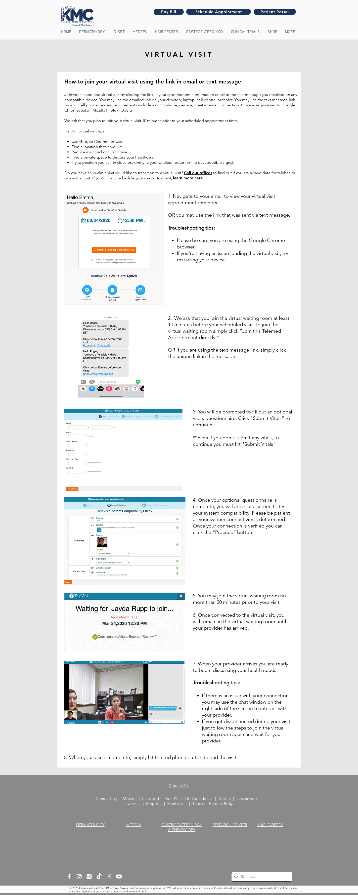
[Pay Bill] (169, 12)
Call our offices (198, 172)
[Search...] (261, 876)
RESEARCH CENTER (230, 824)
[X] (109, 876)
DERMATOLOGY (90, 824)
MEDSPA (133, 824)
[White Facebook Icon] (69, 876)
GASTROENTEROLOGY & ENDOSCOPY (181, 827)
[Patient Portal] (275, 12)
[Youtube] (119, 876)
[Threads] (89, 876)
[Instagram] (79, 876)
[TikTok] (99, 876)
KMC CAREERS (270, 824)
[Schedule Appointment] (218, 12)
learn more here (188, 178)
